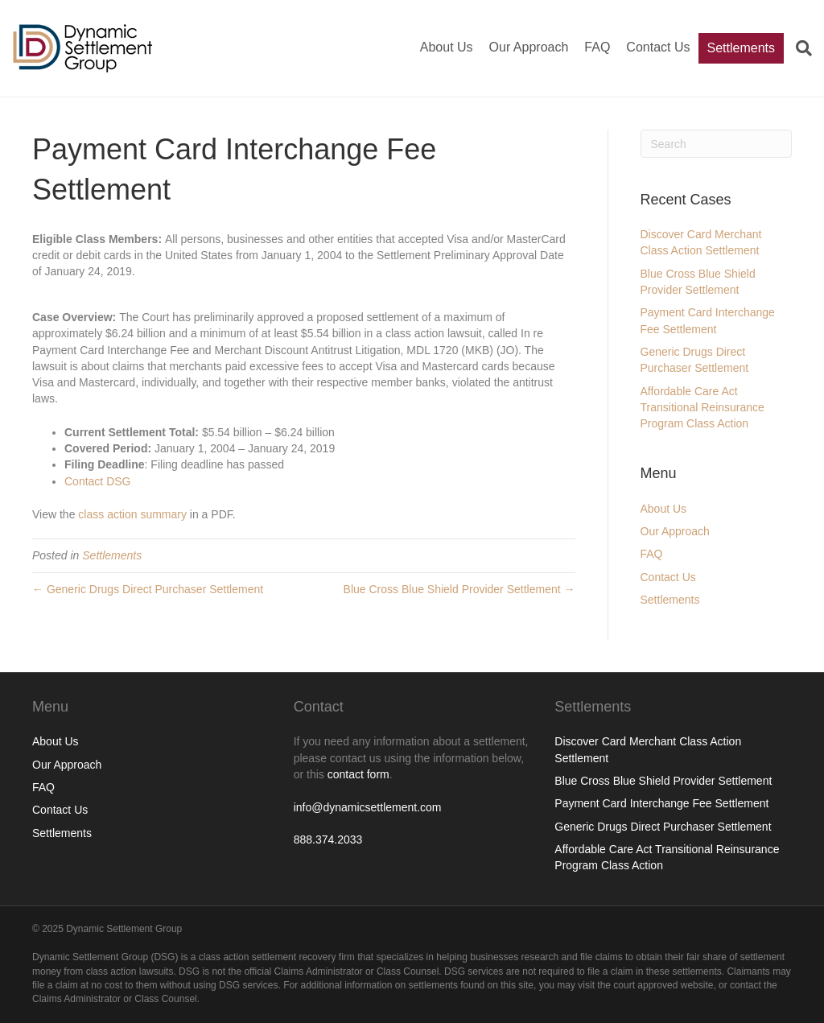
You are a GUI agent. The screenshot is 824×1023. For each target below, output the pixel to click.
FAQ (597, 47)
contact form (358, 774)
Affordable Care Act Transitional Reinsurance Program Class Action (702, 408)
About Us (446, 47)
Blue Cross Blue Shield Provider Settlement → (459, 589)
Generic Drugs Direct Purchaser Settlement (662, 826)
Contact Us (658, 47)
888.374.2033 (328, 839)
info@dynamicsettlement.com (368, 807)
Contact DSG (97, 481)
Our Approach (529, 47)
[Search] (798, 48)
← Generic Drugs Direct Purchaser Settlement (147, 589)
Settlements (741, 48)
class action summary (132, 514)
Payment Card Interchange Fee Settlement (661, 803)
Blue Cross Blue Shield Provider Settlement (663, 780)
